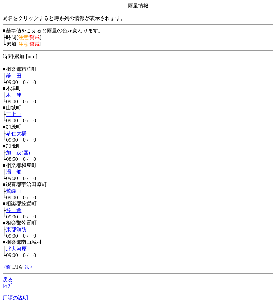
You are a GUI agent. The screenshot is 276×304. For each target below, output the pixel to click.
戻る (8, 279)
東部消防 (16, 229)
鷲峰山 (13, 191)
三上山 (13, 114)
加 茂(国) (18, 152)
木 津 (13, 95)
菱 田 (13, 75)
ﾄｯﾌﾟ (8, 286)
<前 (7, 267)
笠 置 (13, 210)
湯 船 (13, 172)
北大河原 (16, 248)
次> (29, 267)
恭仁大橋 (16, 133)
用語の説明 (15, 297)
